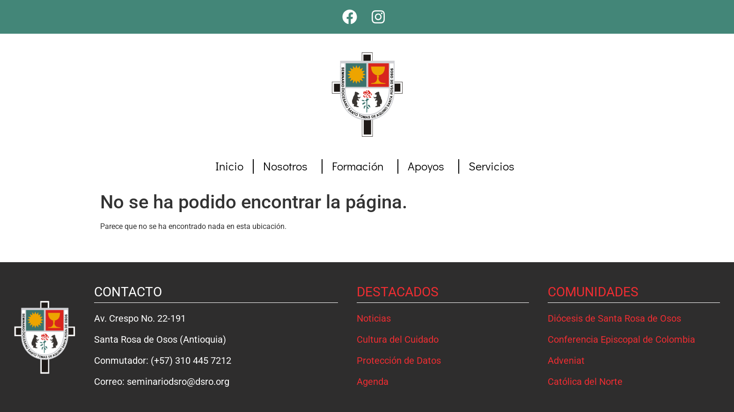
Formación (360, 166)
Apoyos (428, 166)
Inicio (229, 166)
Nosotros (287, 166)
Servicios (494, 166)
